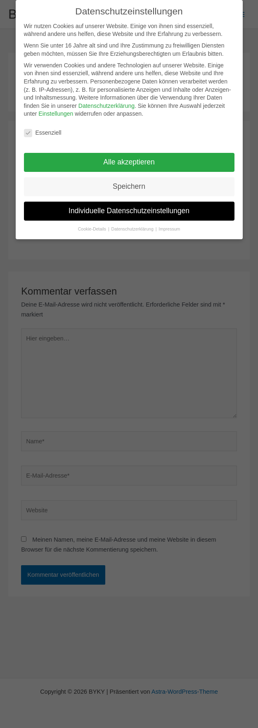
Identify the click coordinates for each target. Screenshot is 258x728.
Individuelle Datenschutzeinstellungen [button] (129, 207)
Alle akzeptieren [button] (129, 158)
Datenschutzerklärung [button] (133, 224)
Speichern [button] (129, 182)
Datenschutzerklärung (106, 101)
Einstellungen (55, 110)
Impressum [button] (169, 224)
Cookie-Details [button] (92, 224)
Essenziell (43, 129)
